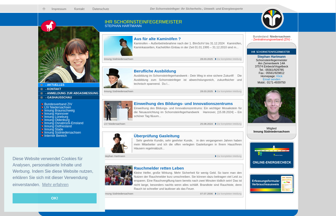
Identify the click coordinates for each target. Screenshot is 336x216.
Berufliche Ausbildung (155, 71)
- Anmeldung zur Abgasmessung (71, 93)
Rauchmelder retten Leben (159, 168)
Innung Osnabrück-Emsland (63, 123)
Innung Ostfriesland (58, 126)
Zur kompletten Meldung (229, 59)
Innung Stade (53, 129)
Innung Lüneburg (56, 117)
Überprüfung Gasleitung (157, 136)
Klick (279, 76)
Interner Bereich (55, 136)
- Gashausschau (58, 97)
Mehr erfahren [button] (55, 184)
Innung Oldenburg (57, 120)
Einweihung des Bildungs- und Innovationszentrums (183, 103)
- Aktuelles (54, 84)
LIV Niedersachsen (57, 107)
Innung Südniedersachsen (62, 132)
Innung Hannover (56, 113)
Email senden (271, 79)
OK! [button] (54, 198)
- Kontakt (53, 89)
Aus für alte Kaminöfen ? (157, 38)
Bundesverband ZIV (58, 104)
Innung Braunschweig (59, 110)
